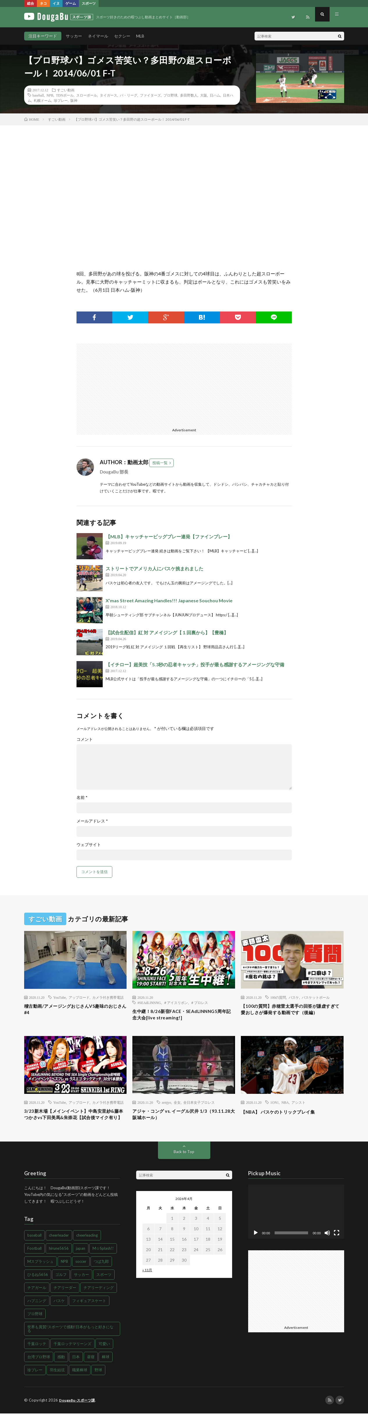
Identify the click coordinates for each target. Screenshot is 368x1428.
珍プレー (61, 100)
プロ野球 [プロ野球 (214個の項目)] (34, 1328)
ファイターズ (150, 95)
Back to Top (184, 1166)
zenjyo (166, 1107)
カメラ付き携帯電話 (108, 997)
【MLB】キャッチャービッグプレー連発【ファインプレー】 (169, 536)
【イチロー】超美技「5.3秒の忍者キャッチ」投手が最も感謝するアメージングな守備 (195, 664)
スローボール (86, 95)
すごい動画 (65, 90)
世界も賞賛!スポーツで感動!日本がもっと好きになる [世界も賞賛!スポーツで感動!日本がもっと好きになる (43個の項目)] (70, 1343)
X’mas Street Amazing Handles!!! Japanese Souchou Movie (169, 600)
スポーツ (89, 3)
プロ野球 (170, 95)
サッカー (74, 35)
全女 (177, 1107)
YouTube (59, 997)
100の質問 (278, 997)
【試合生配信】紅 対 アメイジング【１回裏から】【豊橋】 (167, 632)
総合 (30, 3)
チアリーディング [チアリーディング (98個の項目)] (98, 1302)
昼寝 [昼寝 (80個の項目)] (91, 1371)
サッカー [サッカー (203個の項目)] (81, 1289)
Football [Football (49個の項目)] (34, 1263)
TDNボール (65, 95)
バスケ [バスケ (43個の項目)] (59, 1315)
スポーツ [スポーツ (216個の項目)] (103, 1289)
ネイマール (98, 35)
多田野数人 (189, 95)
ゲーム (70, 3)
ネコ (43, 3)
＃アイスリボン (175, 1002)
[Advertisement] (128, 384)
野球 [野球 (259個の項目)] (98, 1384)
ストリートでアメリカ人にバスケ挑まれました (154, 568)
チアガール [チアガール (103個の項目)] (36, 1302)
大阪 (203, 95)
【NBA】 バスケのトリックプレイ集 (284, 1116)
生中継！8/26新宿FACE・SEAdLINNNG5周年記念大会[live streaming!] (182, 1016)
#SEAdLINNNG (149, 1002)
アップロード (79, 997)
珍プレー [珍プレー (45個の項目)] (34, 1384)
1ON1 (274, 1107)
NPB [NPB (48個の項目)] (64, 1276)
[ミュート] (327, 1248)
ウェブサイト (89, 845)
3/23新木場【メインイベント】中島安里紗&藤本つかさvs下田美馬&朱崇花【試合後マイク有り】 (74, 1124)
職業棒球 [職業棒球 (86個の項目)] (79, 1384)
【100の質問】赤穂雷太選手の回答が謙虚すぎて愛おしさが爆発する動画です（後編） (291, 1014)
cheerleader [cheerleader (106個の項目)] (59, 1250)
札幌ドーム (42, 100)
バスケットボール (316, 997)
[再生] (256, 1248)
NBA (285, 1107)
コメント (85, 739)
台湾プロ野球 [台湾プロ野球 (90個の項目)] (38, 1371)
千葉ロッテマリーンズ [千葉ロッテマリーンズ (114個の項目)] (72, 1358)
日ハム (215, 95)
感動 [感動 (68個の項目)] (61, 1371)
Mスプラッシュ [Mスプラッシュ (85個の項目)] (40, 1276)
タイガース (108, 95)
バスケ (294, 997)
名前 (82, 797)
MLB (140, 35)
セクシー (122, 35)
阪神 (73, 100)
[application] (296, 1226)
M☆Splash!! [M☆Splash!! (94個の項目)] (103, 1263)
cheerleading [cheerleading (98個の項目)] (87, 1250)
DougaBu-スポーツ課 (78, 1415)
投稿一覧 (160, 462)
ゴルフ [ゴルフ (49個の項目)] (61, 1289)
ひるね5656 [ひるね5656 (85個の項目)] (37, 1289)
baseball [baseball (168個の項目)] (34, 1250)
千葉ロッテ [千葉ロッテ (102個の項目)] (36, 1358)
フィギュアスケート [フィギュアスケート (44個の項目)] (89, 1315)
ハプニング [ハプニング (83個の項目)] (36, 1315)
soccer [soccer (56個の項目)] (80, 1276)
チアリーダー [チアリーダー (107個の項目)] (65, 1302)
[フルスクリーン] (336, 1248)
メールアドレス (92, 821)
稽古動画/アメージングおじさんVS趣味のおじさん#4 (74, 1010)
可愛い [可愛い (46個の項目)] (104, 1358)
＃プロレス (199, 1002)
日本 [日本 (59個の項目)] (76, 1371)
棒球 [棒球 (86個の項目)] (105, 1371)
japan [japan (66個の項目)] (80, 1263)
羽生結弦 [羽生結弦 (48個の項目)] (57, 1384)
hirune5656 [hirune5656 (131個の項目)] (59, 1263)
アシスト (298, 1107)
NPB (50, 95)
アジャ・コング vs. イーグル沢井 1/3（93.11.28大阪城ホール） (176, 1120)
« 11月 (147, 1285)
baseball (38, 95)
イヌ (56, 3)
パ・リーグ (128, 95)
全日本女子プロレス (199, 1107)
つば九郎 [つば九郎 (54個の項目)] (101, 1276)
